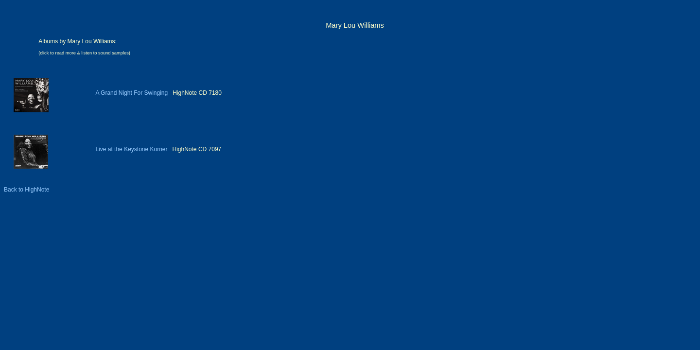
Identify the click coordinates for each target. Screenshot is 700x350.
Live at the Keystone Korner (131, 149)
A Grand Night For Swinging (131, 92)
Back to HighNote (26, 189)
